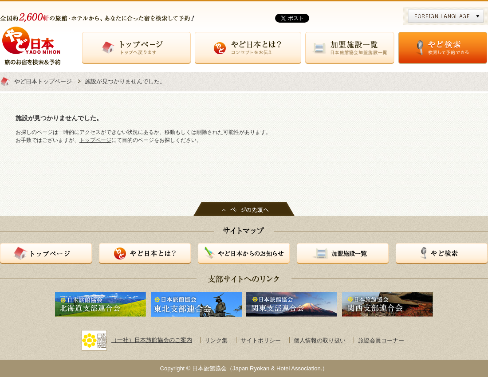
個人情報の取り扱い (320, 340)
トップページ (136, 48)
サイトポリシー (260, 340)
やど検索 (442, 48)
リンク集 (216, 340)
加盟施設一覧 (349, 48)
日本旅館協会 (209, 368)
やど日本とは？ (248, 48)
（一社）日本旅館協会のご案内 (137, 340)
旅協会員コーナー (381, 340)
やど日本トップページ (43, 81)
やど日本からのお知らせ (244, 253)
